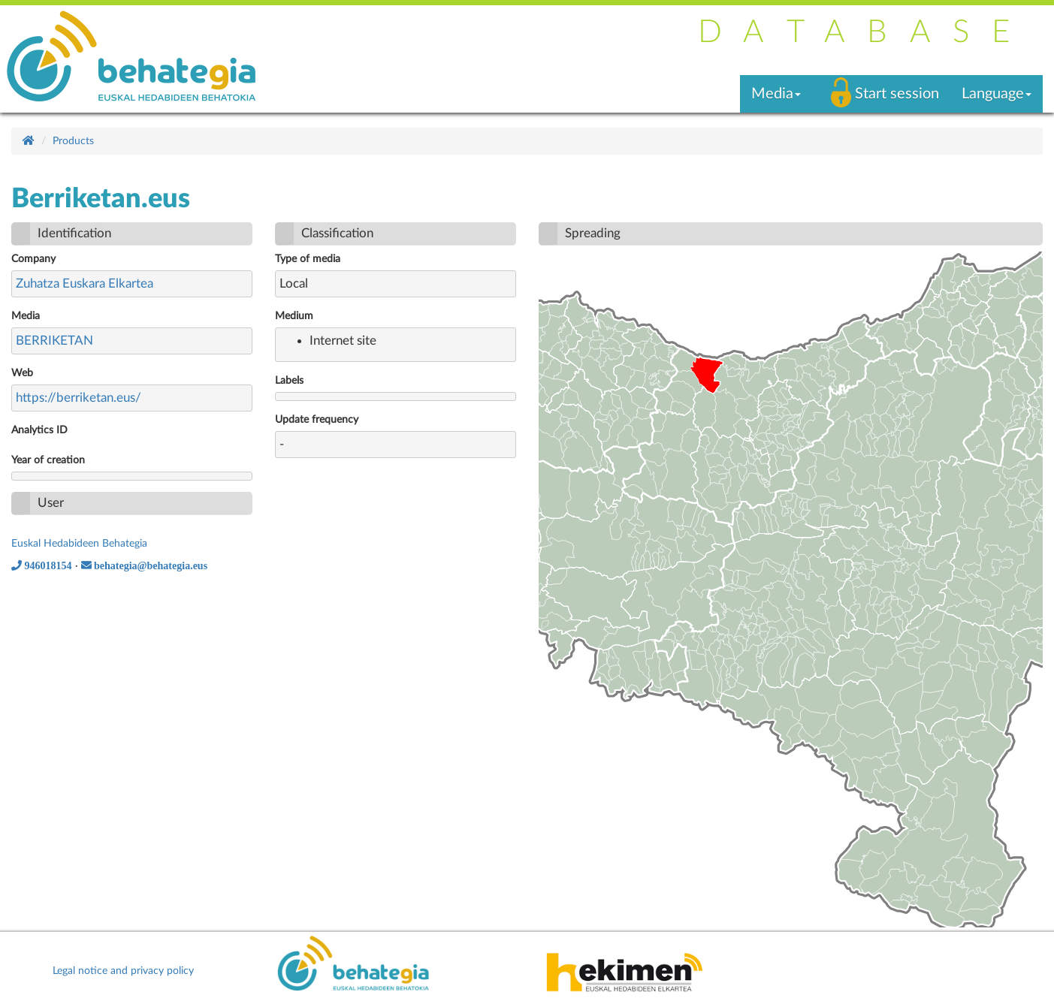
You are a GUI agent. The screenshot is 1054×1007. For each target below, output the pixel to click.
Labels (289, 380)
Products (73, 141)
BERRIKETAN (54, 340)
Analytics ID (39, 430)
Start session (897, 93)
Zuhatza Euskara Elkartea (84, 283)
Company (33, 259)
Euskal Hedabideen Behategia (79, 543)
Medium (294, 316)
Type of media (307, 259)
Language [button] (996, 93)
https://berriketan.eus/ (78, 397)
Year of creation (48, 460)
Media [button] (776, 93)
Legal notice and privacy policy (123, 971)
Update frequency (316, 420)
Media (25, 316)
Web (22, 373)
